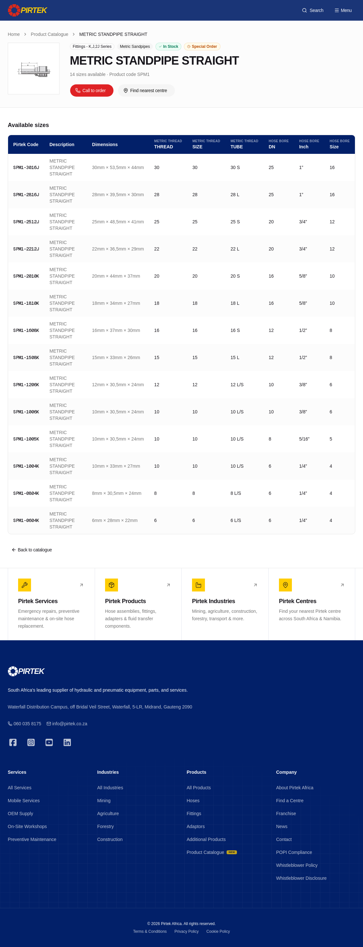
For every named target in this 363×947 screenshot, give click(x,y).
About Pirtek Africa (294, 787)
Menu (343, 10)
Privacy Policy (187, 931)
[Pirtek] (27, 10)
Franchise (286, 813)
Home (14, 34)
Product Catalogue (49, 34)
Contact (284, 839)
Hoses (193, 800)
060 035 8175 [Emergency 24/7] (24, 723)
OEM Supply (20, 813)
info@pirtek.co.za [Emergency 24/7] (67, 723)
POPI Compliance (294, 852)
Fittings (194, 813)
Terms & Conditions (150, 931)
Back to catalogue (31, 549)
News (281, 826)
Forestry (105, 826)
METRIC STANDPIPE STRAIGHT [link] (113, 34)
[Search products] (312, 10)
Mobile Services (24, 800)
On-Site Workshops (27, 826)
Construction (110, 839)
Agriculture (108, 813)
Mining (104, 800)
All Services (19, 787)
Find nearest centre (145, 90)
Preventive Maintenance (32, 839)
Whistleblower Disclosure (301, 878)
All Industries (110, 787)
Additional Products (206, 839)
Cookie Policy (218, 931)
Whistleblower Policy (296, 865)
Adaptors (196, 826)
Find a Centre (290, 800)
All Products (199, 787)
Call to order (90, 90)
